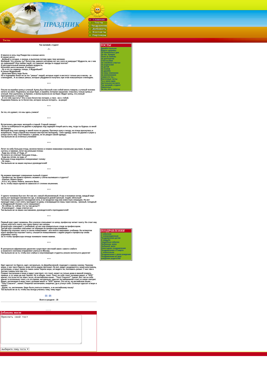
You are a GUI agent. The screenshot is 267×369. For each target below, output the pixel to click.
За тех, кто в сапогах (110, 89)
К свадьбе (105, 244)
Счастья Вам (107, 61)
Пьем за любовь (108, 57)
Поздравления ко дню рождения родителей (111, 261)
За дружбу (106, 71)
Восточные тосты (109, 79)
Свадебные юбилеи (110, 246)
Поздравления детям (111, 242)
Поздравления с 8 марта (112, 254)
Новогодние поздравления (113, 252)
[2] (50, 296)
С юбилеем (106, 237)
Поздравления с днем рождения (116, 258)
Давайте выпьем (108, 48)
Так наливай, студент (111, 85)
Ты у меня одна (108, 81)
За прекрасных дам (110, 53)
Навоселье (106, 87)
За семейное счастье (110, 63)
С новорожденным (109, 240)
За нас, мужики (108, 55)
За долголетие (107, 59)
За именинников (108, 75)
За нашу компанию (109, 73)
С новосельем (107, 256)
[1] (46, 296)
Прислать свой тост (46, 332)
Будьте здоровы (108, 50)
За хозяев (105, 69)
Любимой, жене (108, 250)
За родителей (107, 65)
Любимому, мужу (109, 248)
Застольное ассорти (110, 83)
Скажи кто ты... (108, 77)
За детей (105, 67)
